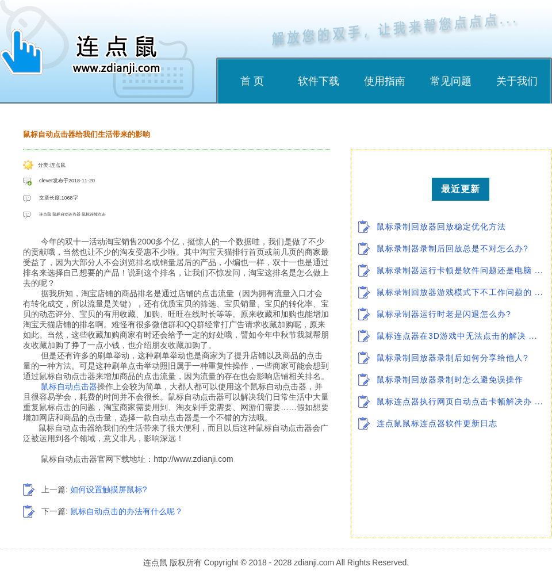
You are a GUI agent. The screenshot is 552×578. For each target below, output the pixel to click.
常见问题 (450, 81)
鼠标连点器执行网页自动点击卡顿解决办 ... (460, 401)
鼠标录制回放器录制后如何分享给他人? (452, 357)
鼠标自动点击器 (69, 386)
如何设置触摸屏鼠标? (108, 489)
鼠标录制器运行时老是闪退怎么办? (444, 314)
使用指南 (384, 81)
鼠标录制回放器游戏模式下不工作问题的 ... (460, 292)
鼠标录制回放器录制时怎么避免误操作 (450, 379)
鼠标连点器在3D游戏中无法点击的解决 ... (457, 335)
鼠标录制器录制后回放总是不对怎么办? (452, 248)
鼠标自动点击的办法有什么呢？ (126, 511)
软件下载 (318, 81)
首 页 (252, 81)
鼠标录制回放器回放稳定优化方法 (441, 226)
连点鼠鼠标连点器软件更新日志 (437, 423)
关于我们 (517, 81)
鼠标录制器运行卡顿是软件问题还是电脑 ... (460, 270)
